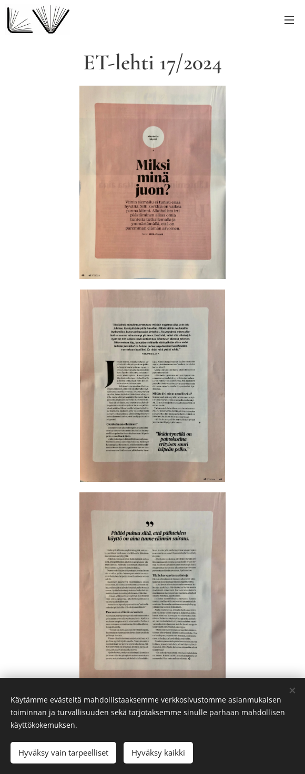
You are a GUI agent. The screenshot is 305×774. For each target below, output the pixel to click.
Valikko (289, 19)
